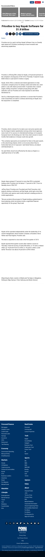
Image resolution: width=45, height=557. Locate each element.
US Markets (4, 465)
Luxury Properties (29, 431)
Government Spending (7, 451)
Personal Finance (7, 424)
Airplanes (4, 504)
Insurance (4, 438)
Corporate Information (31, 503)
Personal (27, 427)
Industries (4, 478)
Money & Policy (5, 453)
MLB (26, 465)
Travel (3, 499)
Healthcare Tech (29, 447)
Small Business (5, 456)
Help (22, 540)
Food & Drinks (5, 506)
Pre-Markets (4, 482)
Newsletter (31, 523)
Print (16, 33)
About (27, 488)
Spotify (34, 523)
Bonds (3, 471)
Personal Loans (5, 433)
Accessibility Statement (31, 508)
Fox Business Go (29, 514)
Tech (26, 436)
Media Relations (29, 501)
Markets (4, 460)
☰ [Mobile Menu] (43, 2)
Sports (27, 458)
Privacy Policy (28, 497)
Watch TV (38, 2)
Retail (3, 480)
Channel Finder (29, 491)
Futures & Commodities (7, 469)
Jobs (26, 493)
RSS (27, 523)
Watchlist (4, 488)
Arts (2, 508)
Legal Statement (39, 547)
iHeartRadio (38, 523)
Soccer (27, 471)
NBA (26, 463)
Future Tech (28, 449)
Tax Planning (5, 444)
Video (27, 484)
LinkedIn (24, 523)
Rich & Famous (5, 497)
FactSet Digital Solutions (28, 547)
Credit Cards (4, 431)
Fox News (27, 510)
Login (32, 2)
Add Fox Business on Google (31, 33)
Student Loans (5, 429)
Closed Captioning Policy (31, 506)
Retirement (4, 442)
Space (26, 453)
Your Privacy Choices (22, 538)
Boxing (26, 469)
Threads (13, 33)
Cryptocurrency (5, 467)
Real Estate (29, 424)
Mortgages (4, 427)
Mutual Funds (5, 484)
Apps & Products (29, 516)
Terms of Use (28, 495)
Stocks (3, 463)
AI (25, 451)
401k (2, 440)
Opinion (27, 480)
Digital (26, 438)
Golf (26, 473)
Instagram (13, 523)
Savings (3, 436)
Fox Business (7, 2)
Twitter (10, 33)
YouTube (17, 523)
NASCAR (27, 467)
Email (20, 33)
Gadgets (27, 443)
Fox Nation (27, 512)
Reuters (3, 38)
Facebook (6, 33)
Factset (5, 547)
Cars (2, 502)
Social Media (28, 441)
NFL (26, 461)
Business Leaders (6, 476)
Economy (4, 448)
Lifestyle (4, 492)
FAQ (26, 499)
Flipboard (20, 523)
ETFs (2, 473)
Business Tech (29, 445)
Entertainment (5, 495)
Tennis (26, 476)
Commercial (28, 429)
